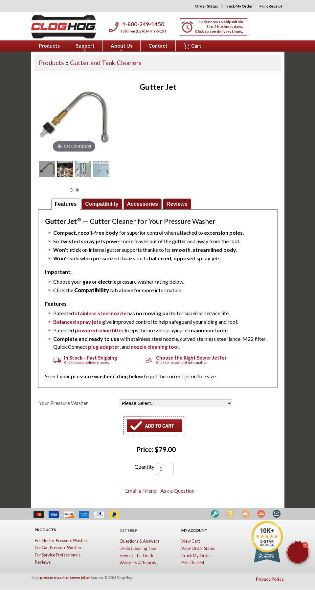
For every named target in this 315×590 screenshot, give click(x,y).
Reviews (177, 204)
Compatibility (101, 204)
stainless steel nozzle (100, 313)
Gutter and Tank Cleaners (106, 62)
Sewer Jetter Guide (137, 555)
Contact (158, 46)
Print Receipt (270, 6)
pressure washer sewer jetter (65, 577)
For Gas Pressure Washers (59, 547)
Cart (192, 46)
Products (49, 46)
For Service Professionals (57, 554)
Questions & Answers (139, 541)
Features (66, 204)
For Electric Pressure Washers (62, 540)
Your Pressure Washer (63, 403)
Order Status (206, 6)
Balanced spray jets (77, 322)
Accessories (142, 204)
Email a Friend (141, 490)
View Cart (190, 541)
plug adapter (104, 346)
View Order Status (198, 548)
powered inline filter (99, 330)
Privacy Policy (270, 579)
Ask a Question (177, 490)
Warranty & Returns (138, 562)
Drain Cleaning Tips (138, 548)
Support (85, 47)
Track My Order (239, 6)
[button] (297, 552)
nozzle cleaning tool (155, 346)
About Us (121, 47)
